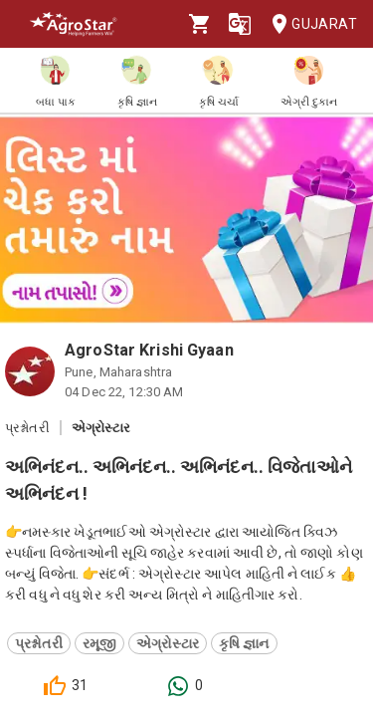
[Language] (240, 24)
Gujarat (308, 24)
